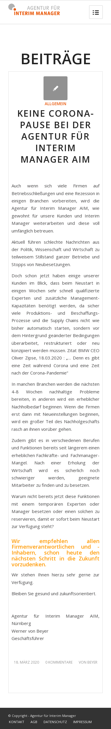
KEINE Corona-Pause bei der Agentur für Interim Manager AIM (55, 136)
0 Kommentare (59, 662)
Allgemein (55, 103)
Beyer (92, 662)
